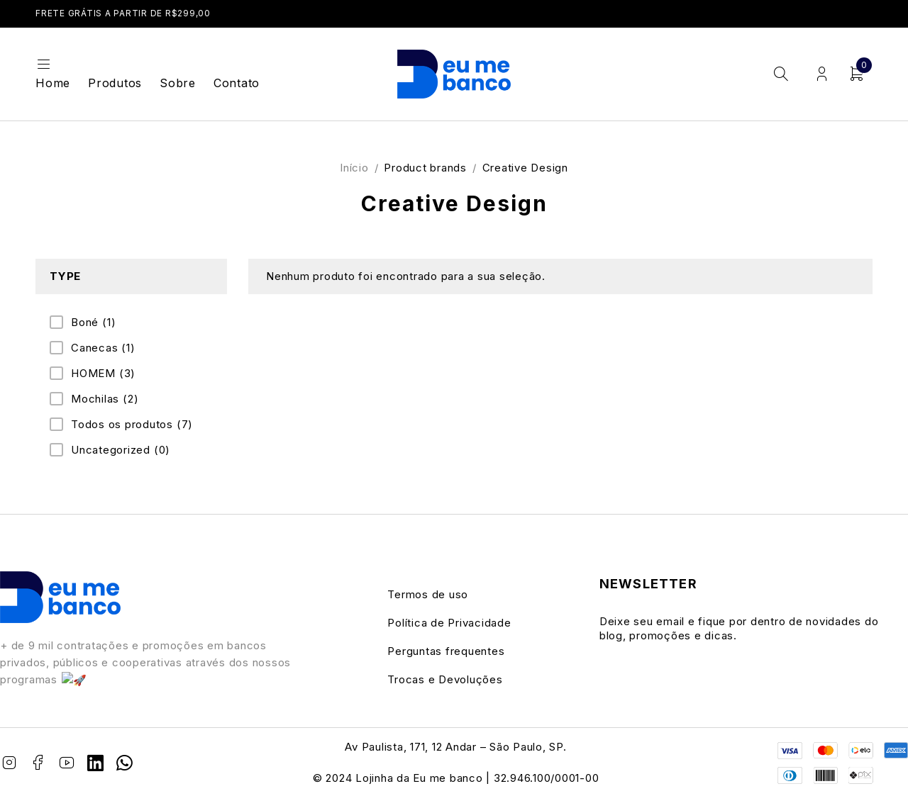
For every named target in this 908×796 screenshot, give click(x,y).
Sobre (178, 83)
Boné (93, 322)
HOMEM (103, 373)
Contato (237, 83)
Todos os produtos (132, 424)
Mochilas (104, 399)
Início (354, 167)
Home (52, 83)
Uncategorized (120, 450)
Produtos (115, 83)
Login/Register (821, 74)
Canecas (103, 348)
